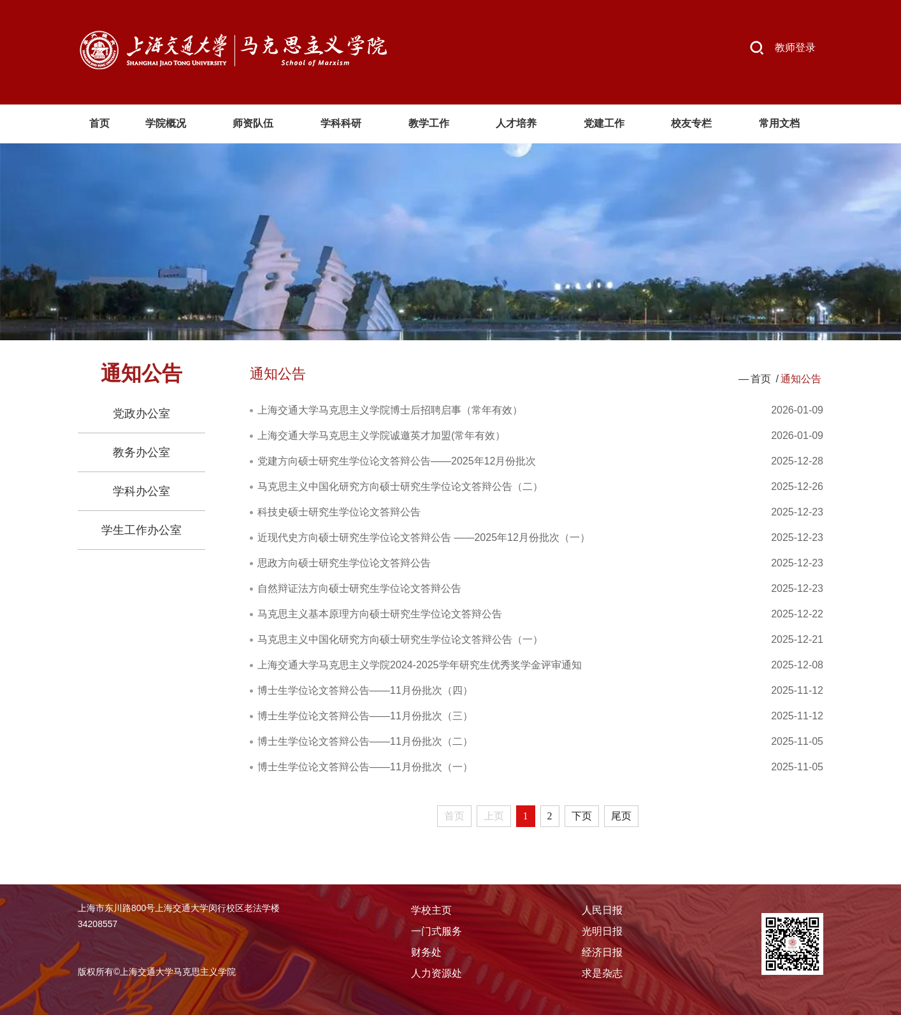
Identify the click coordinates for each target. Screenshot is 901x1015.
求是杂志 (602, 973)
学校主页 (431, 910)
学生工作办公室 (141, 530)
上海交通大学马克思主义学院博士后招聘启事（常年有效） (390, 410)
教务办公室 (141, 452)
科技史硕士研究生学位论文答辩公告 (339, 512)
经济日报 (602, 952)
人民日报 (602, 910)
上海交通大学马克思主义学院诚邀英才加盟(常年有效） (381, 435)
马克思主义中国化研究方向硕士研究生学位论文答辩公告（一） (400, 639)
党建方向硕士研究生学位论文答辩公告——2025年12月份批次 (396, 461)
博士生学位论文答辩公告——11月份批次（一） (365, 766)
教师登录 (795, 47)
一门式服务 (436, 931)
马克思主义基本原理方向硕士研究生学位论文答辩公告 (379, 613)
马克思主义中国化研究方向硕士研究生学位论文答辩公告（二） (400, 486)
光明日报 (602, 931)
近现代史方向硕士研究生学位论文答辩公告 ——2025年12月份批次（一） (423, 537)
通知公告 (801, 378)
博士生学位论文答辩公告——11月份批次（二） (365, 741)
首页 (761, 378)
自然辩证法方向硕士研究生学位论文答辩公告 (359, 588)
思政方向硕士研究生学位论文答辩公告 (344, 563)
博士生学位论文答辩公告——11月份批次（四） (365, 690)
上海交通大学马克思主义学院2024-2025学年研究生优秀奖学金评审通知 (419, 664)
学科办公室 (141, 491)
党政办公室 (141, 413)
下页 (582, 815)
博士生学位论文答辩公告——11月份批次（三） (365, 715)
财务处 (426, 952)
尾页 (621, 815)
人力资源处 (436, 973)
